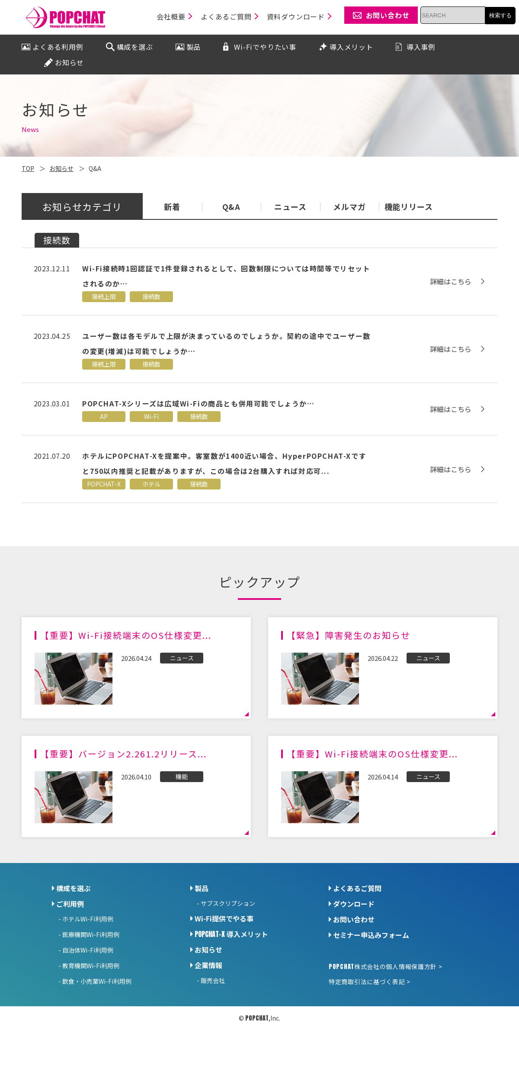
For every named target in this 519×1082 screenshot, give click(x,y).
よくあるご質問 (357, 888)
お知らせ (208, 949)
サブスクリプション (228, 903)
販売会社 (213, 980)
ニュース (290, 207)
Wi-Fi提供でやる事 (224, 918)
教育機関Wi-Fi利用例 (90, 965)
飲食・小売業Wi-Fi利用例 (96, 981)
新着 (172, 207)
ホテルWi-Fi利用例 (87, 919)
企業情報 (208, 965)
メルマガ (349, 207)
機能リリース (408, 207)
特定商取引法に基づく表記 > (369, 981)
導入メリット (231, 934)
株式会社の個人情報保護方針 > (385, 966)
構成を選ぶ (73, 888)
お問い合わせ (354, 919)
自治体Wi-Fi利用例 (87, 950)
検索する (500, 15)
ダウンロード (354, 903)
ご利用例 (70, 903)
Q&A (231, 207)
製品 (201, 888)
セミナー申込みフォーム (371, 935)
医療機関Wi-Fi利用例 (90, 934)
